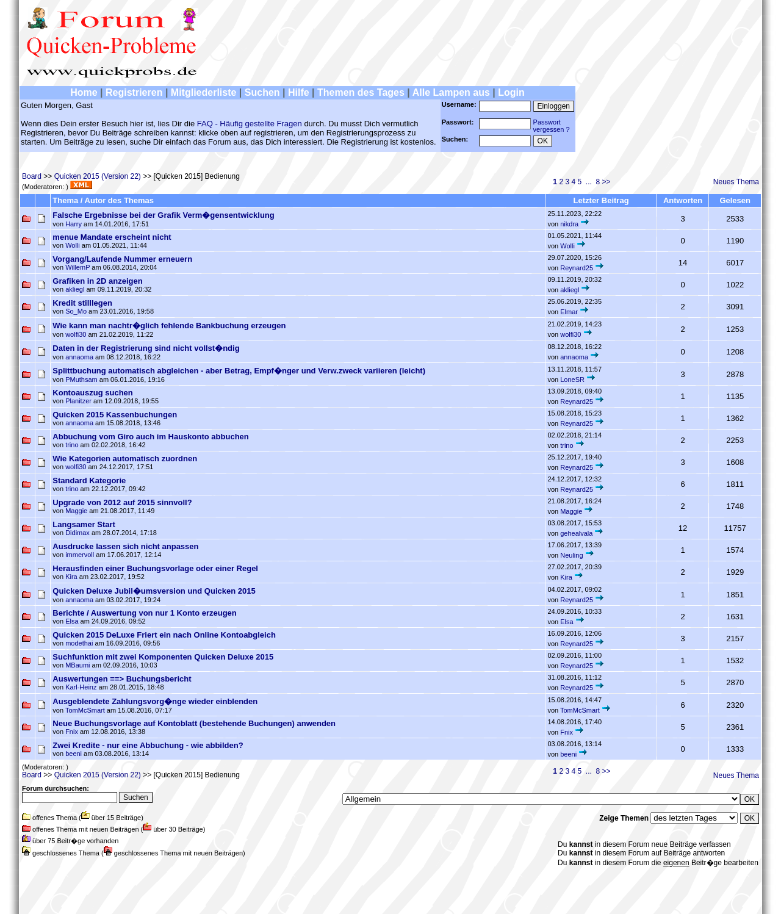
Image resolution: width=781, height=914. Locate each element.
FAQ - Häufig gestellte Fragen (249, 123)
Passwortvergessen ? (551, 125)
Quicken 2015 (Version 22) (97, 176)
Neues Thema (736, 182)
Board (31, 176)
